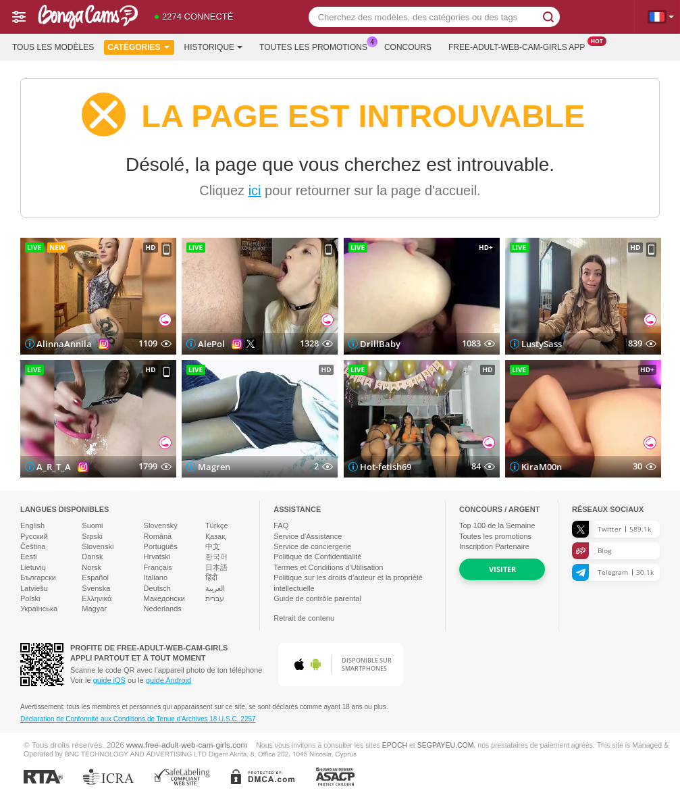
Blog (591, 550)
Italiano (155, 577)
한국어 (216, 556)
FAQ (280, 525)
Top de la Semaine (497, 525)
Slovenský (161, 525)
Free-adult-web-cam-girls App (520, 46)
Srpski (92, 536)
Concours (407, 47)
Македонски (164, 598)
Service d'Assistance (307, 536)
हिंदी (211, 577)
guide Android (168, 680)
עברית (214, 598)
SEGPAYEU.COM (445, 745)
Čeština (32, 546)
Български (38, 577)
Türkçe (216, 525)
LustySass (541, 344)
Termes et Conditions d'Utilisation (328, 567)
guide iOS (109, 680)
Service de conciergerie (312, 546)
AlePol (211, 344)
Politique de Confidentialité (317, 556)
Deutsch (157, 588)
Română (158, 536)
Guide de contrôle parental (317, 598)
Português (161, 546)
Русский (34, 536)
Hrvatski (157, 556)
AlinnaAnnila (64, 344)
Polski (30, 598)
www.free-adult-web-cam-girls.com (186, 744)
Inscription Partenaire (494, 546)
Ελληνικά (96, 598)
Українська (38, 608)
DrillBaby (380, 344)
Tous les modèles (53, 47)
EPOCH (394, 745)
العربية (215, 588)
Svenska (96, 588)
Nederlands (163, 608)
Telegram (613, 572)
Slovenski (97, 546)
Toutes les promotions (316, 46)
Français (158, 567)
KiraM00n (541, 467)
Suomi (92, 525)
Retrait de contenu (303, 618)
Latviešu (34, 588)
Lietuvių (33, 567)
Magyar (94, 608)
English (32, 525)
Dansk (92, 556)
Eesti (28, 556)
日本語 (216, 567)
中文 (212, 546)
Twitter (611, 529)
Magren (214, 467)
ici (255, 190)
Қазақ (215, 536)
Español (95, 577)
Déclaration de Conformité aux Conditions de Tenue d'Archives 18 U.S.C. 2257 (138, 719)
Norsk (91, 567)
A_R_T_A (53, 467)
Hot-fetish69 (385, 467)
